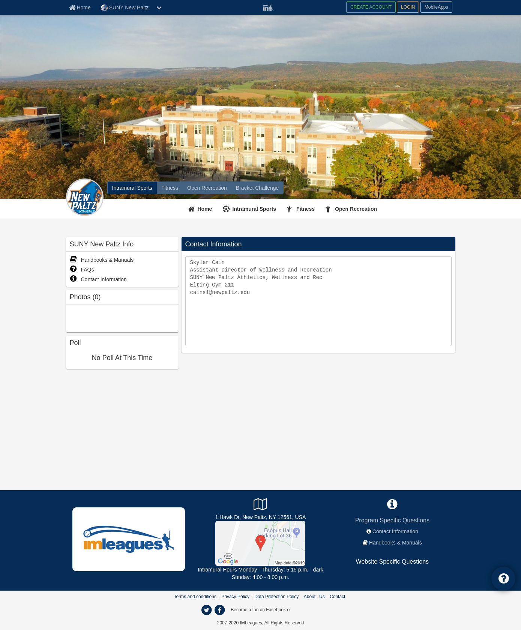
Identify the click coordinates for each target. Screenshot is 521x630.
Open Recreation (356, 209)
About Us (314, 596)
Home (205, 209)
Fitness (305, 209)
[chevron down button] (159, 8)
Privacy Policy (235, 596)
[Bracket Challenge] (257, 188)
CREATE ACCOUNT (371, 7)
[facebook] (220, 610)
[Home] (201, 209)
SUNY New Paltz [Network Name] (125, 7)
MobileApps (436, 7)
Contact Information (98, 279)
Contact (337, 596)
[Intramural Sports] (132, 188)
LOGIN (408, 7)
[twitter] (207, 610)
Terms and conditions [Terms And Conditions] (195, 596)
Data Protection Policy (276, 596)
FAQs (82, 270)
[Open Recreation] (207, 188)
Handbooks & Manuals (102, 260)
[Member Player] (268, 7)
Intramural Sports (254, 209)
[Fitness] (170, 188)
